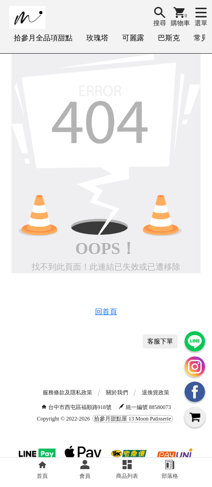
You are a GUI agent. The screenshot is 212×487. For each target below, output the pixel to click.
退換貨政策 (155, 392)
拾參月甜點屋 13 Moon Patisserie (132, 418)
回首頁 (106, 311)
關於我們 (117, 392)
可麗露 (133, 38)
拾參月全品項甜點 (43, 38)
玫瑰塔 (97, 38)
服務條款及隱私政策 (67, 392)
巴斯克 (169, 38)
